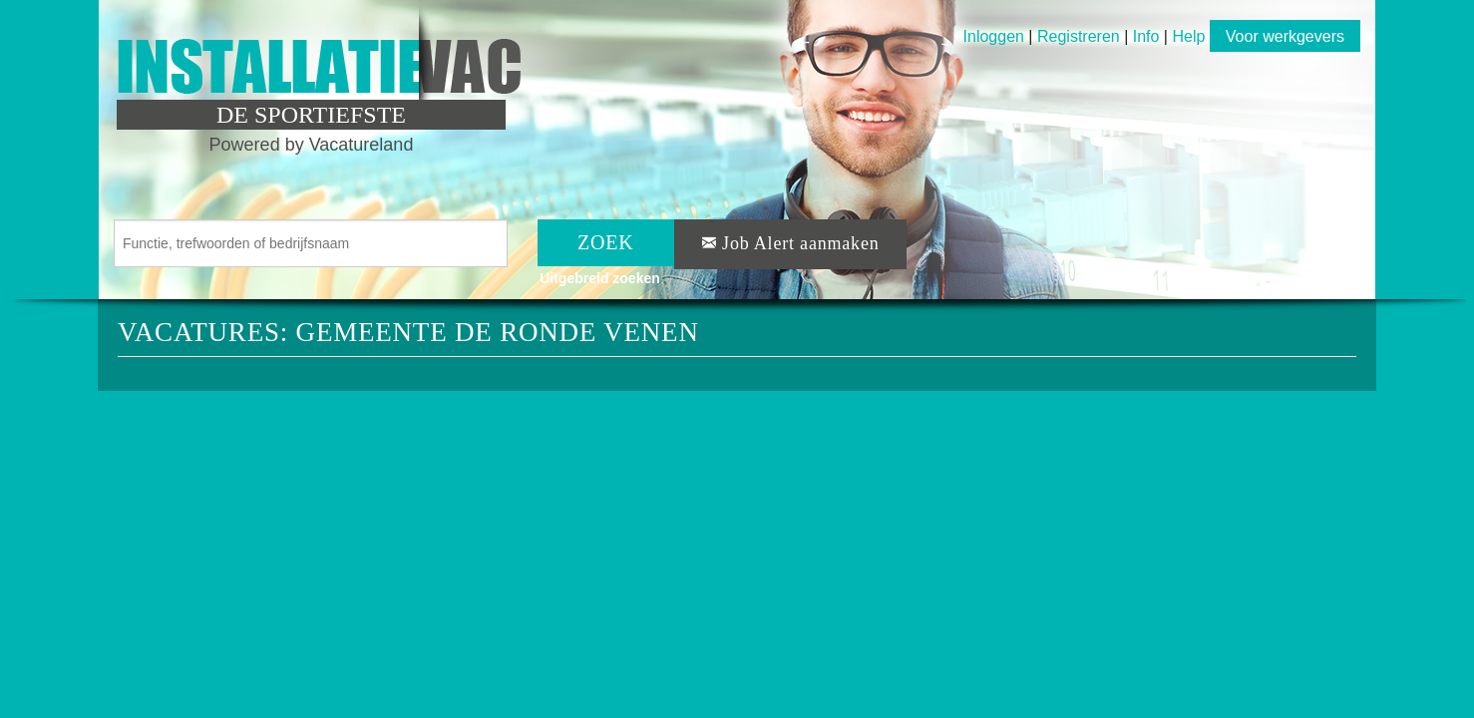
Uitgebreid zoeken (600, 278)
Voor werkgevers (1285, 36)
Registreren (1080, 36)
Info (1146, 36)
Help (1188, 36)
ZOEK (605, 242)
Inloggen (993, 36)
